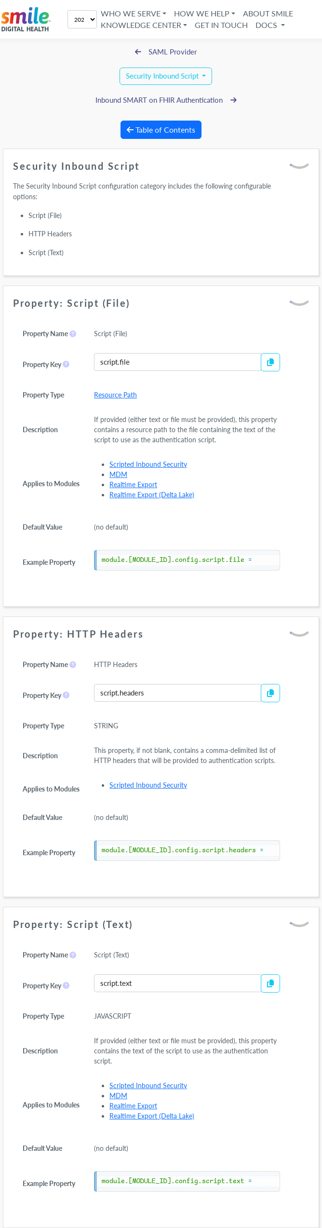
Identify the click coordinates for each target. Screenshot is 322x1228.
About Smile (268, 13)
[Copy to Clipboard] (270, 362)
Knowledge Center (141, 24)
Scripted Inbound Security (148, 464)
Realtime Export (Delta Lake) (151, 495)
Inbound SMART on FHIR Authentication (166, 100)
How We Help (201, 13)
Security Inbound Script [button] (163, 76)
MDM (118, 474)
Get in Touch (221, 24)
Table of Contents (161, 129)
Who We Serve (131, 13)
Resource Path (115, 395)
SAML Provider (166, 52)
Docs (267, 24)
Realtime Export (133, 484)
